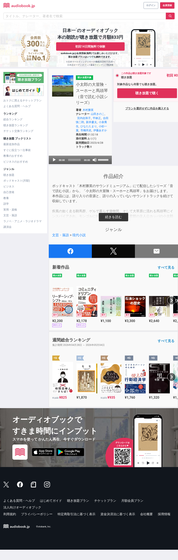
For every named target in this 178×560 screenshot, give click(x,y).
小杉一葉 (81, 136)
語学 (6, 203)
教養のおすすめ (12, 155)
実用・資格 (10, 209)
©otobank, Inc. (43, 536)
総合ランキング (12, 119)
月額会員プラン (132, 511)
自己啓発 (8, 192)
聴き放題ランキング (15, 125)
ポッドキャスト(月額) (16, 180)
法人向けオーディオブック (22, 517)
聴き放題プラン (78, 511)
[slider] (73, 170)
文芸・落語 (10, 215)
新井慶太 (93, 128)
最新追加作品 (11, 144)
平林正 (96, 124)
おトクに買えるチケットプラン (22, 100)
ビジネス (8, 186)
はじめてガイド (51, 511)
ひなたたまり (93, 132)
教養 (6, 198)
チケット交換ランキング (18, 131)
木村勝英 (87, 116)
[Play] (54, 170)
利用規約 (9, 524)
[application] (79, 170)
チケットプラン (105, 511)
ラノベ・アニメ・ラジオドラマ (22, 221)
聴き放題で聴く (144, 93)
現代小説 (79, 245)
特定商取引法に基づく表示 (76, 524)
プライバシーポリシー (37, 524)
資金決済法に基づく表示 (117, 524)
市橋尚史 (94, 136)
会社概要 (146, 524)
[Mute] (92, 170)
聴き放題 (8, 174)
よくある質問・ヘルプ (17, 106)
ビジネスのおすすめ (15, 161)
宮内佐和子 (83, 124)
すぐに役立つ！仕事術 (17, 150)
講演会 (7, 226)
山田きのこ (96, 120)
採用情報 (164, 524)
